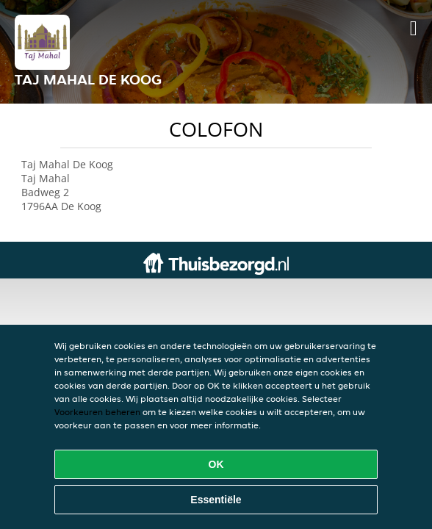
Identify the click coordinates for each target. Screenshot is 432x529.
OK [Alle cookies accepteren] (216, 464)
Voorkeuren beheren (97, 411)
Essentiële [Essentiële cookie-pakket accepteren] (215, 499)
